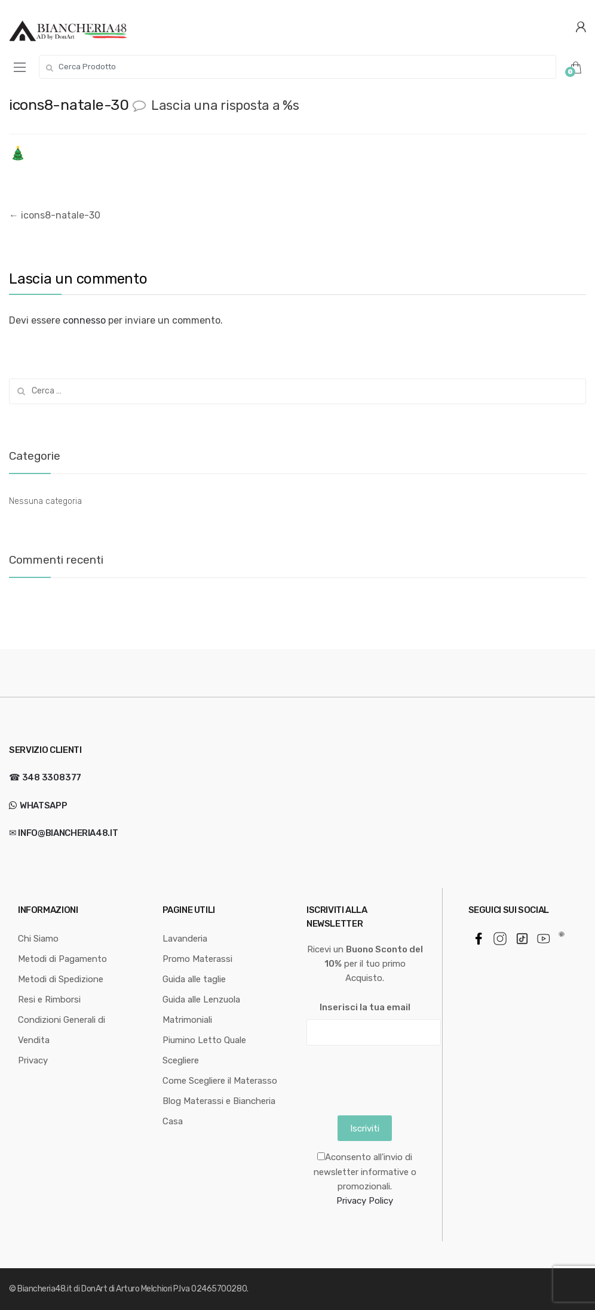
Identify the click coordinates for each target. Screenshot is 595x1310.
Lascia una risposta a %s (225, 105)
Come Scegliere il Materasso (219, 1080)
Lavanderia (184, 938)
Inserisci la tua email (365, 1007)
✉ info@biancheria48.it (63, 833)
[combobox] (297, 67)
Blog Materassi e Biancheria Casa (218, 1111)
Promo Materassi (197, 959)
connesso (84, 320)
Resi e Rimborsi (49, 999)
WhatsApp (42, 805)
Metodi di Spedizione (60, 979)
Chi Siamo (38, 938)
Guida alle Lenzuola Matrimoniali (201, 1009)
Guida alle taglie (194, 979)
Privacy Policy (364, 1200)
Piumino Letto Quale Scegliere (204, 1050)
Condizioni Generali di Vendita (61, 1029)
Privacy (33, 1060)
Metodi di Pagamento (62, 959)
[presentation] (397, 1077)
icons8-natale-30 (54, 215)
